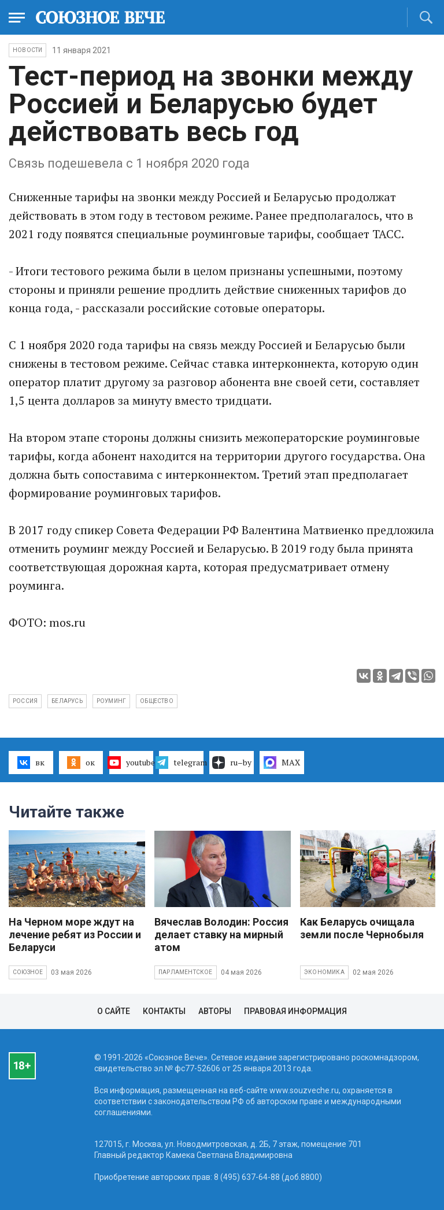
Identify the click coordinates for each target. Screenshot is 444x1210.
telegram (181, 762)
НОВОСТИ (27, 50)
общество (156, 701)
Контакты (164, 1011)
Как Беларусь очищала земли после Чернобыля (362, 928)
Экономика (324, 972)
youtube (131, 762)
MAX (282, 762)
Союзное (28, 972)
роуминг (111, 701)
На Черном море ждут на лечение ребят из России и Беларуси (75, 934)
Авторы (214, 1011)
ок (80, 762)
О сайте (113, 1011)
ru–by (231, 762)
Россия (25, 701)
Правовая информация (295, 1011)
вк (31, 762)
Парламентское (185, 972)
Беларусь (67, 701)
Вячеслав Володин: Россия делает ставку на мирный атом (221, 934)
